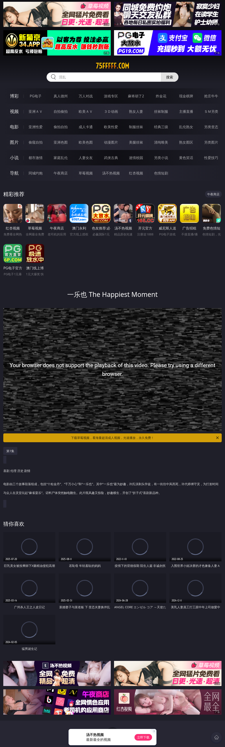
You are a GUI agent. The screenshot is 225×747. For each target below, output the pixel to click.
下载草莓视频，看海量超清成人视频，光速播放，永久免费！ (145, 437)
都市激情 (36, 157)
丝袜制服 (161, 111)
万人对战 (86, 96)
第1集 (10, 451)
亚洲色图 (61, 142)
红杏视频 (136, 173)
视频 (14, 111)
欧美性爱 (111, 126)
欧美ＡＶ (86, 111)
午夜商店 (61, 173)
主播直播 (186, 111)
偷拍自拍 (61, 126)
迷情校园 (136, 157)
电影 (14, 127)
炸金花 (161, 96)
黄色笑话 (186, 157)
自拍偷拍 (61, 111)
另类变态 (211, 126)
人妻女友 (86, 157)
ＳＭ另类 (211, 111)
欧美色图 (86, 142)
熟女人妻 (136, 111)
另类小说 (161, 157)
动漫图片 (111, 142)
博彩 (14, 96)
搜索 (169, 77)
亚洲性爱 (36, 126)
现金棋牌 (186, 96)
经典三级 (161, 126)
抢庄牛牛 (211, 96)
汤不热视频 (111, 173)
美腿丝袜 (136, 142)
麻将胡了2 (136, 96)
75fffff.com (112, 65)
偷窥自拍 (36, 142)
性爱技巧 (211, 157)
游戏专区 (111, 96)
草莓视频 (86, 173)
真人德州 (61, 96)
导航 (14, 173)
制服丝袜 (136, 126)
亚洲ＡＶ (36, 111)
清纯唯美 (161, 142)
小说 (14, 158)
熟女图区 (186, 142)
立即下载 (143, 737)
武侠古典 (111, 157)
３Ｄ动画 (111, 111)
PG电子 (35, 96)
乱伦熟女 (186, 126)
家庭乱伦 (61, 157)
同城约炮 (36, 173)
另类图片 (211, 142)
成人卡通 (86, 126)
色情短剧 (161, 173)
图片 (14, 142)
